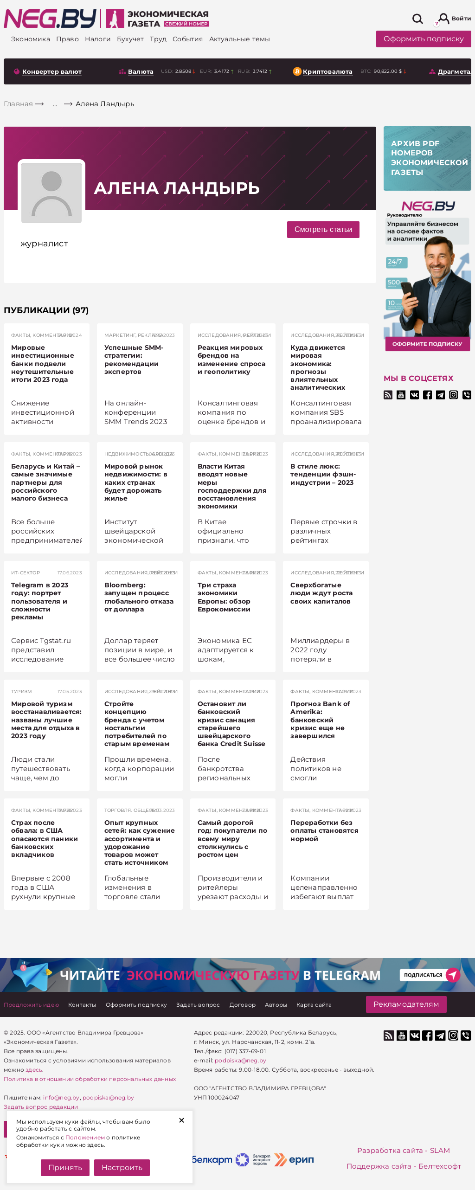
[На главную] (50, 18)
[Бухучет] (130, 39)
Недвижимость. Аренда (138, 454)
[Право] (67, 39)
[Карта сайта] (314, 1004)
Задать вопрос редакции (41, 1106)
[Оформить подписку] (136, 1004)
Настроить (122, 1167)
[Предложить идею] (31, 1004)
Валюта (141, 71)
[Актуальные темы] (239, 39)
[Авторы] (276, 1004)
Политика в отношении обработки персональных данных (90, 1078)
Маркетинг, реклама (134, 335)
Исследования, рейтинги (234, 335)
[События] (188, 39)
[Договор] (243, 1004)
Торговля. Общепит (132, 810)
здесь (34, 1069)
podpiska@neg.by (108, 1097)
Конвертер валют (52, 71)
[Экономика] (30, 39)
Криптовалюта (328, 71)
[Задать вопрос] (198, 1004)
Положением (85, 1137)
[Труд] (158, 39)
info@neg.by (61, 1097)
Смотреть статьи (323, 229)
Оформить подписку (424, 38)
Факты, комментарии (42, 335)
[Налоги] (98, 39)
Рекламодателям (406, 1004)
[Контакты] (82, 1004)
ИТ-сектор (25, 573)
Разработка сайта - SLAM (403, 1150)
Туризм (21, 691)
